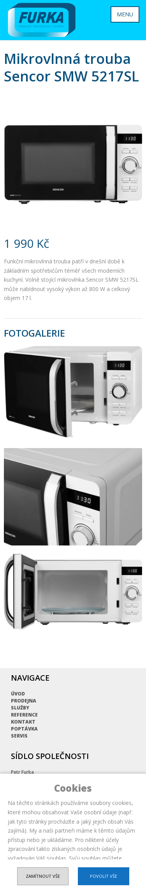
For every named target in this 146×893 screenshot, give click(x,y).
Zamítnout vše (43, 876)
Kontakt (23, 721)
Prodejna (23, 700)
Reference (24, 714)
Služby (20, 707)
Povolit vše (103, 876)
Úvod (18, 693)
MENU (125, 14)
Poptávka (24, 728)
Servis (19, 735)
